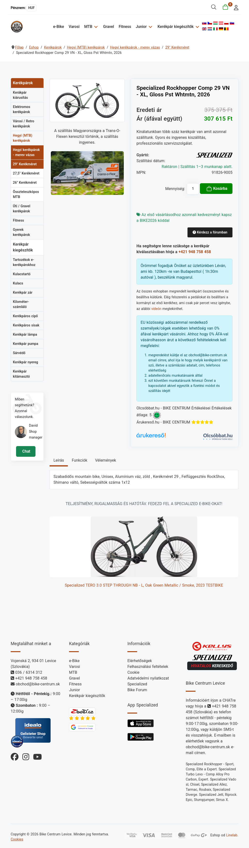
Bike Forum (137, 690)
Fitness (125, 26)
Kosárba (216, 188)
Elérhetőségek (139, 660)
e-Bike (58, 26)
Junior (141, 26)
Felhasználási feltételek (147, 666)
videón (156, 309)
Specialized (137, 684)
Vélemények (105, 460)
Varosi (74, 26)
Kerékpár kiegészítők (176, 26)
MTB (88, 26)
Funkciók (79, 460)
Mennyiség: (175, 188)
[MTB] (95, 26)
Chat (25, 451)
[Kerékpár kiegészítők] (197, 26)
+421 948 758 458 (194, 251)
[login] (234, 7)
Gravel (108, 26)
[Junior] (150, 26)
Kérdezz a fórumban (210, 232)
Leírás (58, 460)
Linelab (231, 835)
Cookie (133, 672)
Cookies (17, 839)
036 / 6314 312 (28, 672)
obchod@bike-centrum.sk (38, 684)
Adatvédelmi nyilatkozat (148, 678)
